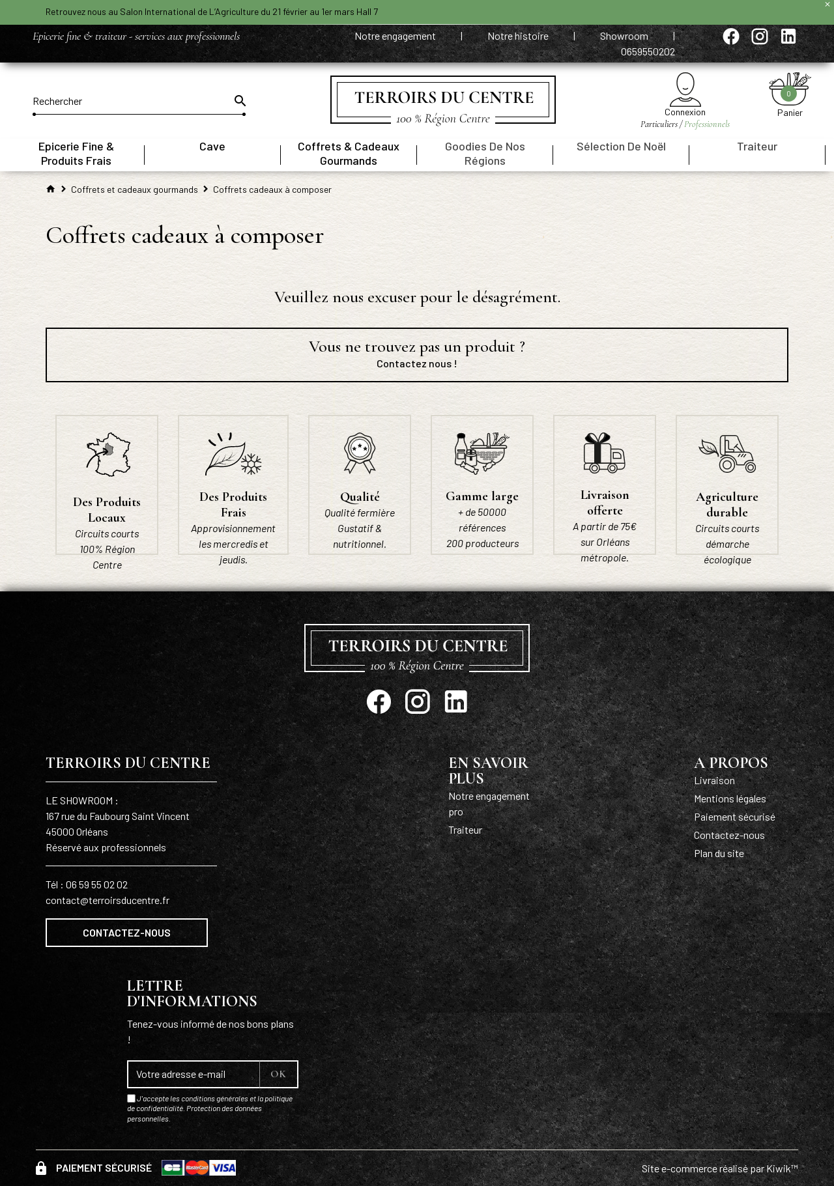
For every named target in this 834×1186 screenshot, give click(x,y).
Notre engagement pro (489, 803)
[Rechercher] (139, 101)
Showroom (625, 35)
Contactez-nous (127, 932)
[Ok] (239, 101)
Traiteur (465, 829)
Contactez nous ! (417, 363)
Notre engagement (396, 35)
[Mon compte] (685, 89)
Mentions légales (730, 798)
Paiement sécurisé (734, 816)
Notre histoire (519, 35)
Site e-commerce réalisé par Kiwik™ (720, 1168)
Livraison (714, 780)
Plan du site (719, 853)
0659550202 (648, 51)
